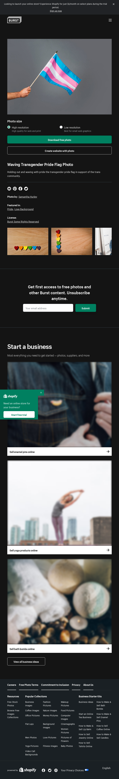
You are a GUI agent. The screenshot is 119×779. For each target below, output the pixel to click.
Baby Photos (67, 745)
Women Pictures (65, 730)
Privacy (76, 684)
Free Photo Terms (28, 684)
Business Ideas (86, 701)
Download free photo (59, 139)
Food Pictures (67, 710)
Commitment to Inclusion (55, 684)
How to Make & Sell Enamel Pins (104, 717)
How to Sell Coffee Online (103, 727)
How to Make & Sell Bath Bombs (104, 705)
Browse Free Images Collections (13, 714)
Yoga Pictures (31, 745)
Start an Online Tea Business (86, 715)
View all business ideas (26, 661)
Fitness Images (50, 745)
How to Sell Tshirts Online (85, 744)
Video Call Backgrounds (31, 752)
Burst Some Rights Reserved (23, 221)
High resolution (20, 127)
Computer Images (66, 717)
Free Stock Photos (12, 703)
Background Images (48, 725)
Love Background (24, 209)
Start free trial (19, 414)
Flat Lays (29, 723)
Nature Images (50, 710)
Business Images (29, 703)
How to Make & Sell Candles (104, 735)
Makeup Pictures (65, 703)
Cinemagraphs (68, 723)
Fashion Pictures (47, 703)
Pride (10, 209)
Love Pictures (49, 737)
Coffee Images (32, 710)
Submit (86, 308)
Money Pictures (50, 715)
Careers (11, 684)
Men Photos (31, 737)
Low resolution (72, 127)
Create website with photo (59, 150)
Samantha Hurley (28, 196)
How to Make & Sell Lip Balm (86, 727)
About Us (88, 684)
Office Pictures (32, 715)
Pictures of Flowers (66, 739)
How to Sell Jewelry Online (86, 735)
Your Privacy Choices (75, 770)
